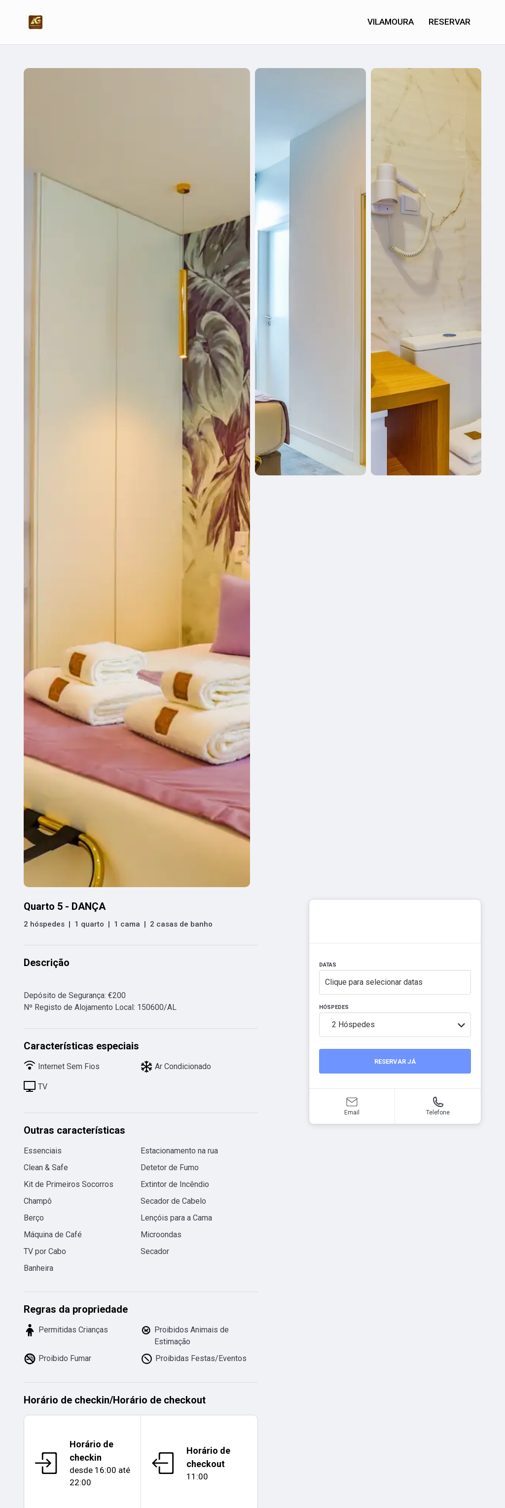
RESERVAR (449, 22)
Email (352, 1112)
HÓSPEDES (334, 1007)
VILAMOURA (390, 22)
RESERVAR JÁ (395, 1061)
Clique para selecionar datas (374, 982)
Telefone (438, 1112)
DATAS (327, 965)
